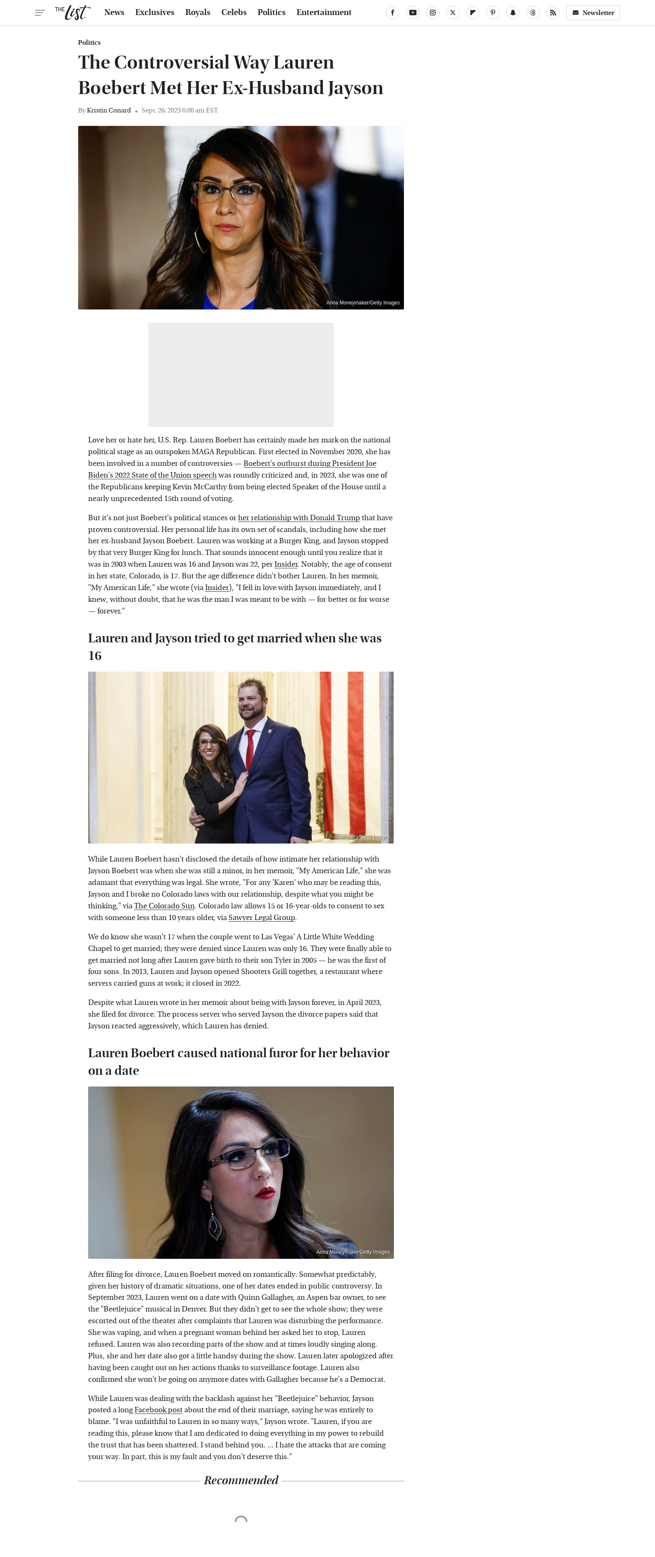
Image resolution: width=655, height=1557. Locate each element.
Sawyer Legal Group (261, 917)
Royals (198, 13)
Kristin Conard (109, 110)
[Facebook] (392, 12)
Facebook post (159, 1410)
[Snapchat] (513, 12)
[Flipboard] (473, 12)
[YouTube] (412, 12)
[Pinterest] (493, 12)
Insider (285, 564)
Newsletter (593, 13)
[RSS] (553, 12)
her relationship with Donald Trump (299, 518)
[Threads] (533, 12)
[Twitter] (453, 12)
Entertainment (324, 13)
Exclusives (155, 13)
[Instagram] (432, 12)
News (114, 13)
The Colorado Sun (164, 906)
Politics (272, 13)
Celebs (234, 13)
